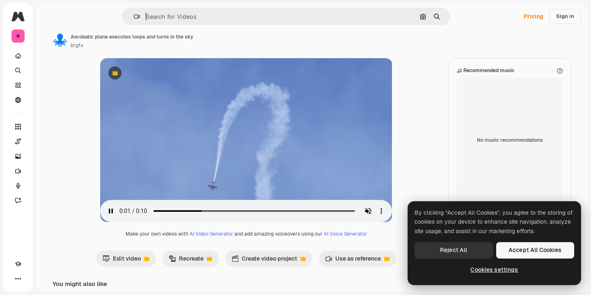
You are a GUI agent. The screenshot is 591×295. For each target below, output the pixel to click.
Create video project (300, 260)
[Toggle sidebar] (80, 16)
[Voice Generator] (49, 185)
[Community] (49, 100)
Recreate (221, 260)
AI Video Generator (242, 234)
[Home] (49, 55)
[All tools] (49, 126)
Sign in (565, 16)
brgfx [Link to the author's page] (139, 45)
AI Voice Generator (377, 234)
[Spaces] (49, 141)
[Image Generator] (49, 156)
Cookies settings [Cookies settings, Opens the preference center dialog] (494, 269)
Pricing (533, 16)
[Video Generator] (49, 170)
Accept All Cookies (535, 250)
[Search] (49, 70)
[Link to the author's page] (122, 40)
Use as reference (388, 260)
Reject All (453, 250)
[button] (164, 17)
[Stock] (49, 85)
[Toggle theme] (32, 278)
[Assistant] (49, 200)
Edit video (157, 260)
